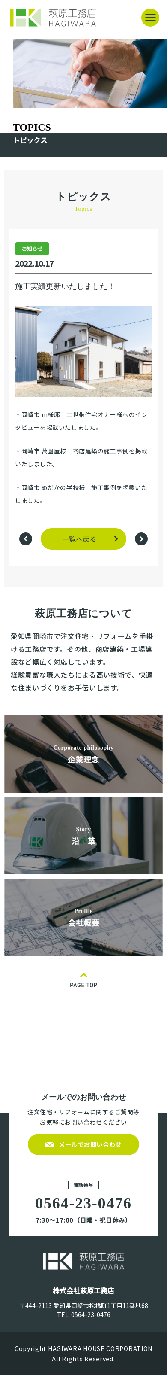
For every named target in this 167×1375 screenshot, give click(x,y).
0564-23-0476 (90, 1314)
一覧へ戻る (79, 539)
